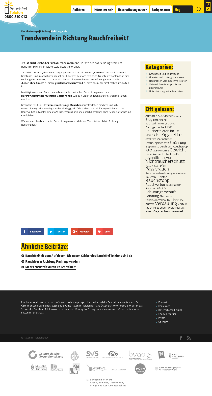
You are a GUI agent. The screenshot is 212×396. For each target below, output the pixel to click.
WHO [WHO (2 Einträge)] (148, 211)
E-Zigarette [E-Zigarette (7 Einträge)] (169, 135)
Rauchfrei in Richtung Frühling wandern (52, 261)
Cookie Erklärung (167, 314)
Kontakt (162, 302)
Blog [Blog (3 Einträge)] (148, 119)
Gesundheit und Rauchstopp (164, 74)
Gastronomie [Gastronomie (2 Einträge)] (161, 150)
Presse (161, 318)
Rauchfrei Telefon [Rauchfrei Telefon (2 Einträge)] (156, 177)
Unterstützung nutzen (132, 10)
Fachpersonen (161, 10)
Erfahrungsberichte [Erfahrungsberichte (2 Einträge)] (157, 143)
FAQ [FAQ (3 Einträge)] (148, 150)
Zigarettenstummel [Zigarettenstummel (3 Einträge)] (168, 211)
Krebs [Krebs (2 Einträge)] (167, 158)
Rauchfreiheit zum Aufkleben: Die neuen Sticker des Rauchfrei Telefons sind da (78, 256)
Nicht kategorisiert (59, 31)
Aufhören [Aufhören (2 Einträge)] (151, 116)
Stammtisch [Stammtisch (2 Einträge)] (167, 196)
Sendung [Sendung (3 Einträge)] (152, 196)
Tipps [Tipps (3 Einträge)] (175, 200)
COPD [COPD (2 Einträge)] (171, 123)
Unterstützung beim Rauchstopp (166, 91)
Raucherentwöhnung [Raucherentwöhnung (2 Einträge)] (158, 173)
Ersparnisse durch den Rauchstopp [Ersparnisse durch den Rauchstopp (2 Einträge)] (166, 146)
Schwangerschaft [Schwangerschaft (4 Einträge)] (160, 192)
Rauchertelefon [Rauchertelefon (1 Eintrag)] (179, 173)
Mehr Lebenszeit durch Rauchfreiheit (50, 267)
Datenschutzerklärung (170, 310)
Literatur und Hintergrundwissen (166, 77)
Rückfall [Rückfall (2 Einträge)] (162, 188)
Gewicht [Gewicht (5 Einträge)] (178, 150)
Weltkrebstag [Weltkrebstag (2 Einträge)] (176, 207)
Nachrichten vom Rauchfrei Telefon (168, 81)
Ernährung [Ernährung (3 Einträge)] (178, 142)
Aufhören (79, 10)
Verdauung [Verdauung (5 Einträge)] (166, 204)
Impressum (164, 306)
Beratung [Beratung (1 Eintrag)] (177, 116)
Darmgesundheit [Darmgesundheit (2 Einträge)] (155, 127)
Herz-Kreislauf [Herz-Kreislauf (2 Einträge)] (154, 154)
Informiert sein (103, 10)
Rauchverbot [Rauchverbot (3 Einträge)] (155, 184)
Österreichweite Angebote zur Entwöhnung (165, 86)
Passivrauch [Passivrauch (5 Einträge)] (157, 169)
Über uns (163, 322)
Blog (177, 10)
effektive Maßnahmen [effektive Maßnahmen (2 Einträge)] (159, 139)
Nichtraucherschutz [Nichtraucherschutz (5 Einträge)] (165, 162)
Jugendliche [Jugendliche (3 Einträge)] (154, 158)
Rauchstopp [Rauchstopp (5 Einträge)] (157, 181)
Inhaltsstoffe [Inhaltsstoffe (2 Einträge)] (171, 154)
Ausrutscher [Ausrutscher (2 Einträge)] (165, 116)
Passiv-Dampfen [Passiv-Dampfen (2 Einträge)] (155, 165)
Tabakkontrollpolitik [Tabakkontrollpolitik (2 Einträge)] (157, 200)
